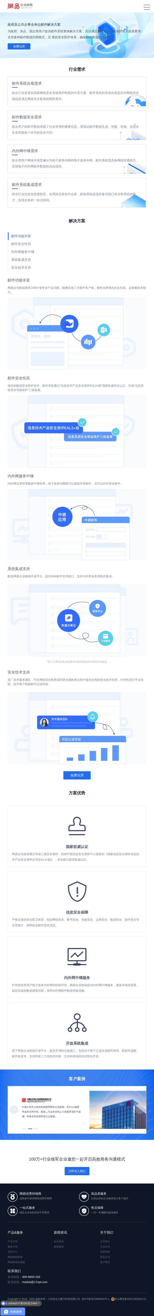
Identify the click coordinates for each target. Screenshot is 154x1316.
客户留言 (105, 1262)
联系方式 (105, 1257)
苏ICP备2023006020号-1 (95, 1299)
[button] (140, 1109)
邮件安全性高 (21, 244)
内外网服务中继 (22, 252)
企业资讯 (59, 1241)
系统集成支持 (21, 259)
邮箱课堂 (59, 1246)
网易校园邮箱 (15, 1257)
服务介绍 (13, 1246)
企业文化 (105, 1246)
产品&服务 (15, 1232)
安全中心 (13, 1251)
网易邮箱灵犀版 (16, 1262)
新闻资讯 (60, 1232)
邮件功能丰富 (21, 236)
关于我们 (106, 1232)
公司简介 (105, 1241)
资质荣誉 (105, 1251)
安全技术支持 (21, 267)
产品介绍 (13, 1241)
